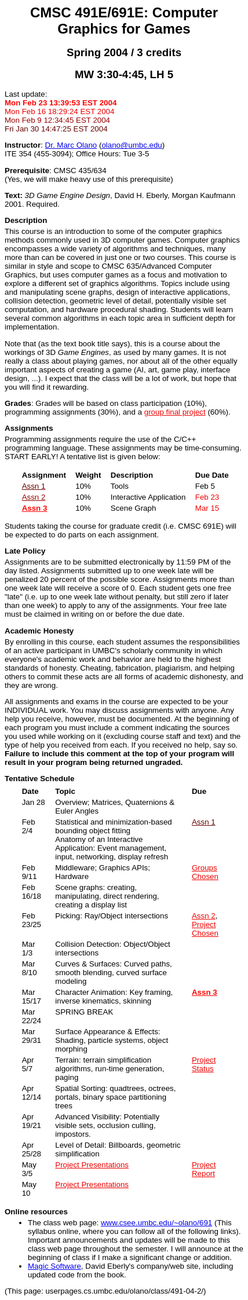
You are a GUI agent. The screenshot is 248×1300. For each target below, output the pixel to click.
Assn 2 (34, 497)
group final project (175, 412)
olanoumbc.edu (131, 145)
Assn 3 (35, 508)
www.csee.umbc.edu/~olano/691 (156, 1222)
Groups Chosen (205, 872)
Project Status (204, 1064)
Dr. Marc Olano (71, 145)
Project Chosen (205, 929)
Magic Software (54, 1266)
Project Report (204, 1169)
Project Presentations (92, 1164)
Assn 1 (34, 486)
